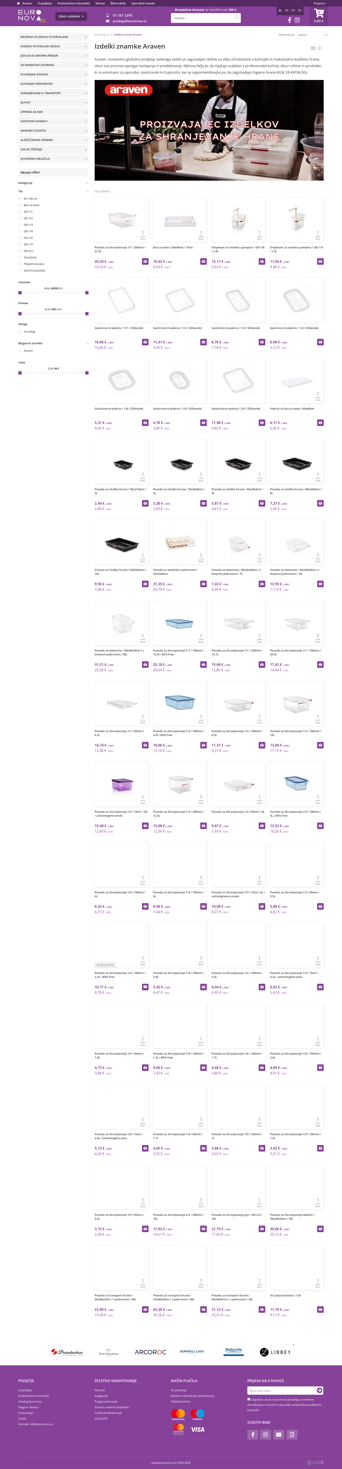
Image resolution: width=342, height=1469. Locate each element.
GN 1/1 (28, 212)
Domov (27, 3)
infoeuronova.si (41, 1424)
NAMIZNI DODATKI (33, 130)
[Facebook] (289, 20)
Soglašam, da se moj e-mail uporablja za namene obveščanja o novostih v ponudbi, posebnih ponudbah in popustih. (284, 1405)
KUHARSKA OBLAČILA (35, 159)
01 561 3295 (122, 15)
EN (293, 10)
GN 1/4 (28, 231)
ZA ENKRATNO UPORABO (37, 65)
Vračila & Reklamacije (108, 1413)
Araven (28, 351)
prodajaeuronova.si (129, 21)
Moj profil (101, 1418)
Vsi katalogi (25, 1413)
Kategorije (101, 1396)
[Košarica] (319, 16)
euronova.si (102, 34)
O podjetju (45, 3)
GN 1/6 (28, 238)
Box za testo (32, 205)
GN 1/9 (28, 244)
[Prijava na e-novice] (319, 1390)
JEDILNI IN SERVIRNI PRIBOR (39, 56)
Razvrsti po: (287, 34)
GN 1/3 (28, 225)
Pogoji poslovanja (106, 1401)
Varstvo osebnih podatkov (112, 1407)
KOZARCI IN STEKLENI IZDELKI (40, 46)
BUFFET (26, 102)
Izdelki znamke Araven (128, 34)
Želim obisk (118, 3)
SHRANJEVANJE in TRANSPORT (41, 93)
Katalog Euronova (29, 1401)
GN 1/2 (28, 218)
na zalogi (29, 331)
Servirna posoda (34, 270)
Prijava (320, 3)
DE (299, 10)
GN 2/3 (28, 251)
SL (280, 10)
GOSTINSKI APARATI (34, 121)
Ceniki (22, 1418)
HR (286, 10)
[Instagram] (297, 20)
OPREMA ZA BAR (32, 112)
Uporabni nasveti (143, 3)
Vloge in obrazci (28, 1407)
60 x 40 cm (30, 198)
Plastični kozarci (34, 264)
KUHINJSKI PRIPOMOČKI (37, 84)
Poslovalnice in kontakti (74, 3)
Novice (100, 3)
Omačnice (30, 257)
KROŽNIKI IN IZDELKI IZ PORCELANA (44, 37)
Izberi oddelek (71, 16)
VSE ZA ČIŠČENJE (31, 149)
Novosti (100, 1390)
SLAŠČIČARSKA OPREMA (37, 140)
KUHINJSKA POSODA (34, 74)
